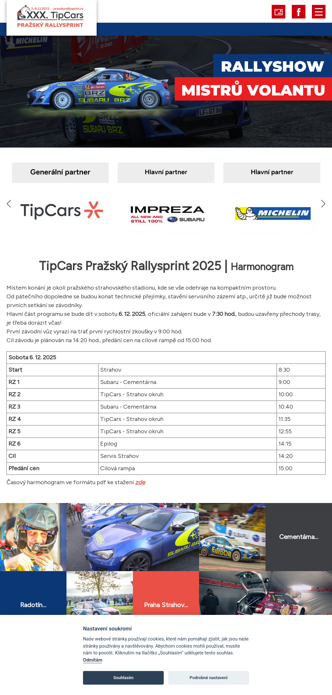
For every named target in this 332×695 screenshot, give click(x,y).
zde (140, 482)
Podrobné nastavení (209, 677)
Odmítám (92, 660)
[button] (323, 204)
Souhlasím (123, 677)
